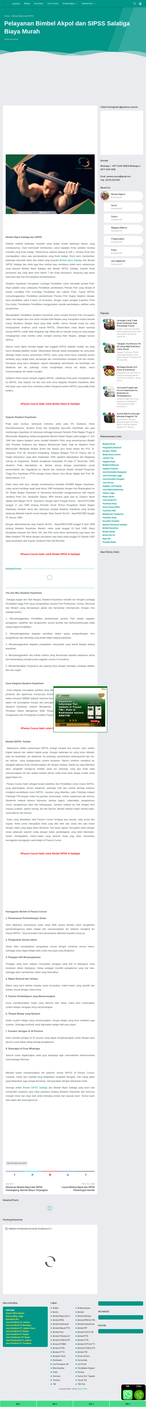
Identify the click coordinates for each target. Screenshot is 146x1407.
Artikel (27, 3)
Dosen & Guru (84, 1356)
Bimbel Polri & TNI (85, 1332)
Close (103, 689)
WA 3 (91, 1404)
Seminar (56, 1376)
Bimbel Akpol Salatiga (70, 260)
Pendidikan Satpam (86, 1368)
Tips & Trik (82, 1380)
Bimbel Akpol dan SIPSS (17, 1163)
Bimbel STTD (59, 1352)
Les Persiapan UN (60, 1364)
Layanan (16, 3)
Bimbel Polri (87, 3)
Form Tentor (53, 3)
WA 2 (54, 1404)
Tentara (56, 1380)
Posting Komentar (11, 39)
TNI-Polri (81, 1384)
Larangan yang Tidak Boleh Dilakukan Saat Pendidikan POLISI (127, 323)
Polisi (55, 1372)
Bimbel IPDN (58, 1320)
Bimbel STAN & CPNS (61, 1340)
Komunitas (82, 1360)
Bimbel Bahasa (84, 1316)
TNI (54, 1384)
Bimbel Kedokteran (86, 1324)
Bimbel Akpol (69, 3)
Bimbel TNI (82, 1352)
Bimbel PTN (83, 1336)
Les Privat (82, 1364)
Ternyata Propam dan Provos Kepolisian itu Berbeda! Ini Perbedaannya (127, 391)
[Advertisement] (73, 81)
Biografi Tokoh (59, 1356)
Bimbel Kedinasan (61, 1324)
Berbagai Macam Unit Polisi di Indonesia (127, 368)
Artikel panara (84, 1308)
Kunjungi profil (116, 197)
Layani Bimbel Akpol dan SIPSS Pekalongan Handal (78, 1189)
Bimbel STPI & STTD (86, 1344)
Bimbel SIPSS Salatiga (35, 1087)
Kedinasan (57, 1360)
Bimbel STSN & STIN (86, 1348)
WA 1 (18, 1404)
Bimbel (81, 1312)
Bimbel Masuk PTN (61, 1328)
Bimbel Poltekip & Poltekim (61, 1336)
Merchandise (58, 1368)
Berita (55, 1312)
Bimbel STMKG (59, 1344)
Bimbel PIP (82, 1328)
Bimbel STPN (59, 1348)
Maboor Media (82, 1389)
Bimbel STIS (83, 1340)
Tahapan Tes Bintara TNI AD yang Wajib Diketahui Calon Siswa (129, 346)
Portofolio (38, 3)
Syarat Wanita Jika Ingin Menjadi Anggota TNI (128, 415)
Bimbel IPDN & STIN (86, 1320)
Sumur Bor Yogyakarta (86, 1376)
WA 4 (127, 1404)
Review (81, 1372)
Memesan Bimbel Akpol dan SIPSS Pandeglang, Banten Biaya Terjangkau (27, 1189)
